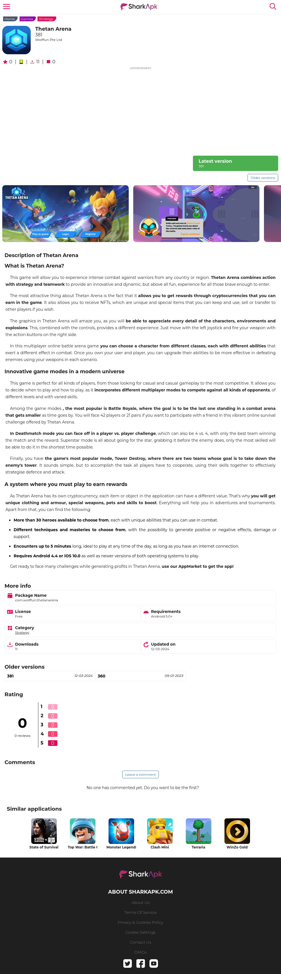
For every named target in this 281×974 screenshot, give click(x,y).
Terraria (198, 847)
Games (27, 19)
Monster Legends (121, 847)
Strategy (46, 19)
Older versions (263, 178)
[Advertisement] (140, 110)
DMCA (140, 952)
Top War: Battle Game (82, 847)
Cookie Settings (141, 932)
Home (9, 19)
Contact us (140, 942)
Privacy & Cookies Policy (140, 922)
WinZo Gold (236, 847)
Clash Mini (160, 847)
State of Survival (44, 847)
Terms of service (140, 912)
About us (140, 902)
